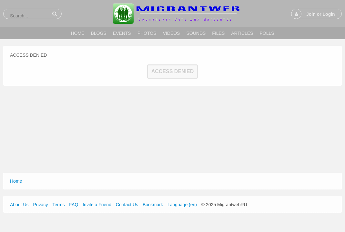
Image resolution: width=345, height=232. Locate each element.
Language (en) (182, 204)
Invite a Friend (97, 204)
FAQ (73, 204)
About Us (19, 204)
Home (16, 181)
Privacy (40, 204)
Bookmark (153, 204)
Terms (58, 204)
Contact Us (127, 204)
